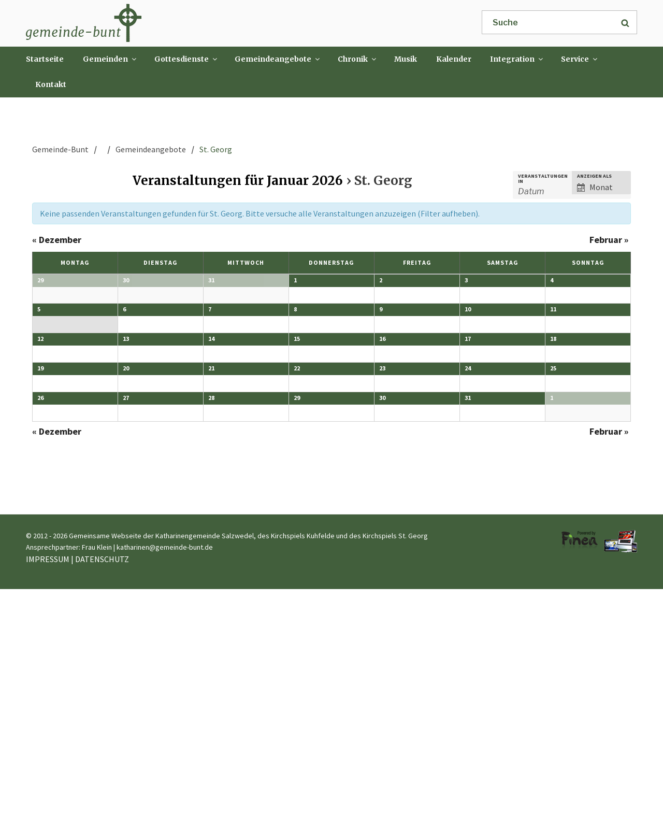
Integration (517, 59)
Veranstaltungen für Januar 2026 (238, 181)
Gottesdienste (186, 59)
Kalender (453, 59)
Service (580, 59)
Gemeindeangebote (278, 59)
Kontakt (50, 84)
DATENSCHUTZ (102, 787)
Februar (608, 240)
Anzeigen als (594, 176)
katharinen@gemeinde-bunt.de (165, 775)
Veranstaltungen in (543, 179)
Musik (405, 59)
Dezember (56, 240)
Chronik (358, 59)
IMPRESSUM (47, 787)
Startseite (45, 59)
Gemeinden (110, 59)
